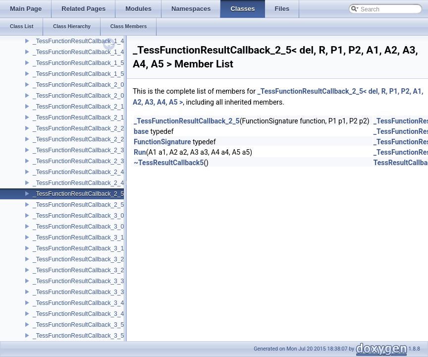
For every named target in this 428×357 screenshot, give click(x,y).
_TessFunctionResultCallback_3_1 (78, 237)
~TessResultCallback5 (169, 163)
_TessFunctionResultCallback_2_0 (78, 84)
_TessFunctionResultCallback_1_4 (78, 41)
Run (140, 152)
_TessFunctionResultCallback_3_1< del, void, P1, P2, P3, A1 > (115, 248)
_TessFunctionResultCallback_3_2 (78, 259)
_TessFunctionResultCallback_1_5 (78, 63)
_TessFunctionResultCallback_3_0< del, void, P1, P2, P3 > (110, 226)
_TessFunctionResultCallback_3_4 (78, 302)
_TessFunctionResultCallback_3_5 (78, 324)
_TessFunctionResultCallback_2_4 (78, 172)
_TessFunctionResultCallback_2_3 (78, 150)
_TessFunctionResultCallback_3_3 (78, 281)
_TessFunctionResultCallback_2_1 (78, 106)
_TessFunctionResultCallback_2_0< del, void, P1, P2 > (105, 95)
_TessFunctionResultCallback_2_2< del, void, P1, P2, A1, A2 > (115, 139)
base (141, 131)
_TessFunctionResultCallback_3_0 (78, 215)
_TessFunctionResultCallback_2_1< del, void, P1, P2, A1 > (110, 117)
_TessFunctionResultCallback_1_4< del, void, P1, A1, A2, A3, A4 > (120, 52)
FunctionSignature (162, 142)
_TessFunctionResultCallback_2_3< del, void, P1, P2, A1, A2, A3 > (120, 161)
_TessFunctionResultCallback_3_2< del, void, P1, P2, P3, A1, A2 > (121, 270)
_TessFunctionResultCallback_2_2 (78, 128)
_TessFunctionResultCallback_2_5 (78, 193)
